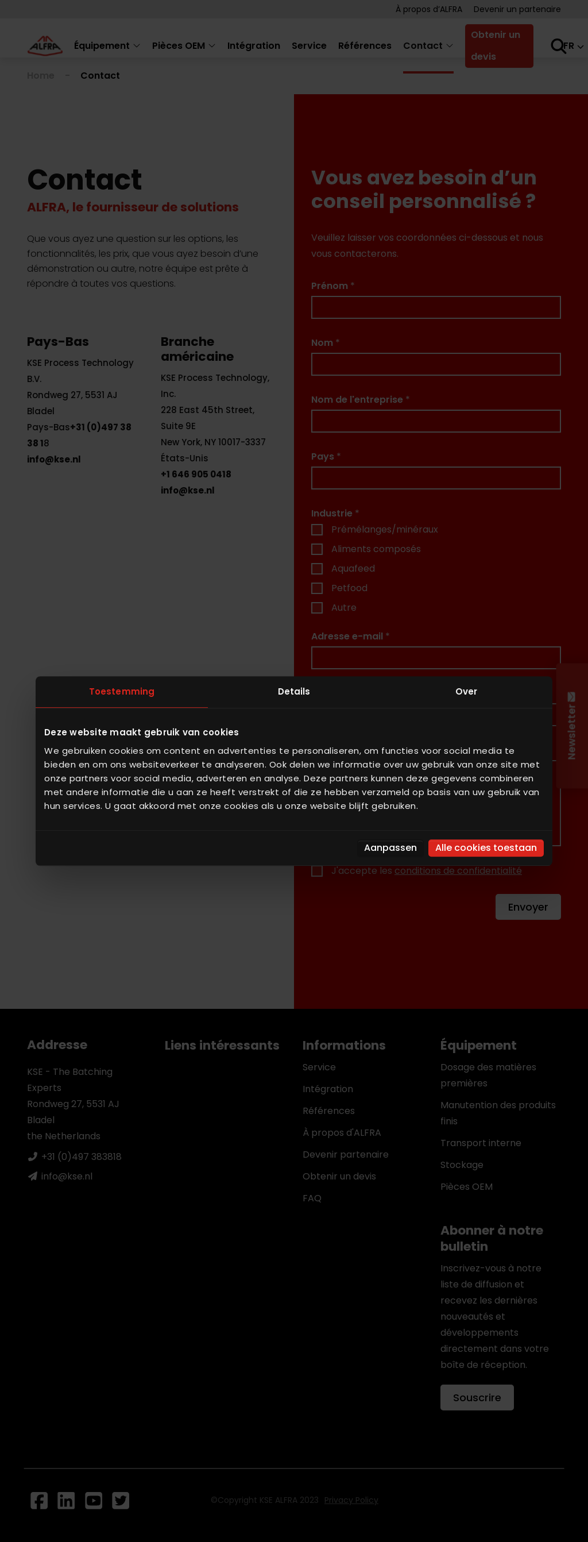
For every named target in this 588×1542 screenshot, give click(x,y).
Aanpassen (390, 847)
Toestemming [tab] (121, 691)
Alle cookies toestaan (486, 847)
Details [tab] (294, 691)
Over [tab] (466, 691)
